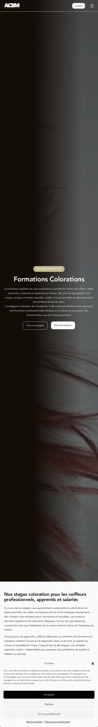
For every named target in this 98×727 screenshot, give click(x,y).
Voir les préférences (49, 714)
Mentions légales (34, 722)
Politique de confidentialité (57, 722)
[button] (92, 663)
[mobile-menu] (91, 5)
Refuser (49, 704)
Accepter (49, 695)
